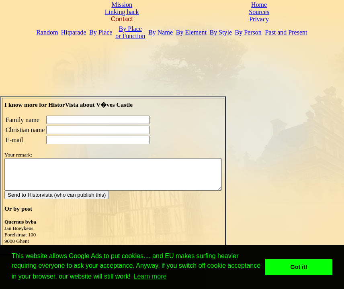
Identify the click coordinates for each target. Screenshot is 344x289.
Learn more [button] (150, 276)
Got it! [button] (299, 267)
